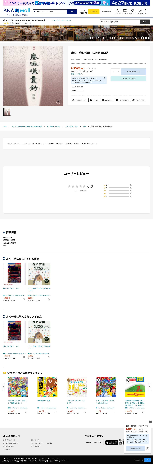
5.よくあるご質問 (8, 446)
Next (149, 387)
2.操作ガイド (35, 440)
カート (147, 14)
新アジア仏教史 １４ (11, 288)
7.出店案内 (6, 449)
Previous (3, 387)
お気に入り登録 (129, 78)
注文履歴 (140, 14)
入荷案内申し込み (133, 71)
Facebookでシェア (81, 100)
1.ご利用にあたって (9, 440)
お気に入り (132, 14)
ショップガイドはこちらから (61, 20)
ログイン (94, 12)
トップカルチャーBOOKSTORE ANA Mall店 (25, 20)
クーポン (125, 14)
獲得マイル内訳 (75, 74)
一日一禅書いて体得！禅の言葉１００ (39, 289)
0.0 (90, 186)
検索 (72, 12)
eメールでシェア (124, 100)
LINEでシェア (109, 100)
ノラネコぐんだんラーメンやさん (76, 401)
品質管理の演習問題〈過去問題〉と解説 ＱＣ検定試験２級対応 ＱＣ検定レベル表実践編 (134, 402)
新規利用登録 (106, 12)
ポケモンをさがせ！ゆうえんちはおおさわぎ (105, 401)
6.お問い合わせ (35, 446)
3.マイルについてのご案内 (11, 443)
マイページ (117, 14)
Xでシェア (95, 100)
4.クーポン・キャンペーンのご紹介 (41, 443)
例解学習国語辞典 (43, 400)
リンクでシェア (140, 100)
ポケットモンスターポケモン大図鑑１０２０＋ (17, 401)
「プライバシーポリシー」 (37, 461)
